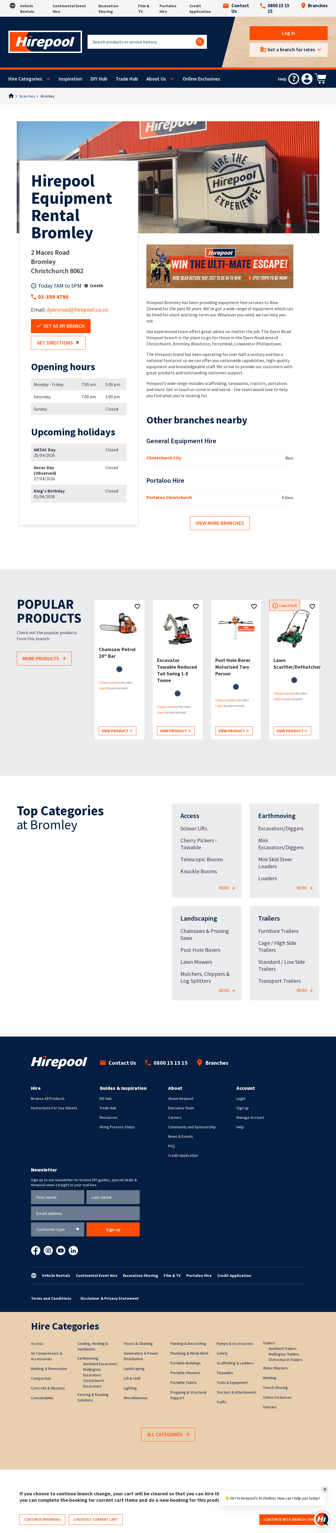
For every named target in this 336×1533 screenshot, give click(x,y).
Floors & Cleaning (138, 1343)
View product (117, 731)
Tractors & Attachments (236, 1392)
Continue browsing (42, 1519)
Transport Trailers (279, 980)
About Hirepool (180, 1098)
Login (240, 1098)
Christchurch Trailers (286, 1359)
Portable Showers (185, 1372)
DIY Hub (99, 79)
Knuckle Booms (198, 871)
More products (44, 658)
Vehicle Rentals (56, 1275)
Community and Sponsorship (192, 1126)
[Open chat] (322, 1519)
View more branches (220, 523)
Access (189, 815)
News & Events (180, 1136)
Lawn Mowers (196, 961)
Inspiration (70, 79)
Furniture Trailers (278, 930)
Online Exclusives (201, 79)
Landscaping (198, 918)
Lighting (130, 1388)
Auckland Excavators (100, 1363)
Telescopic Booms (201, 859)
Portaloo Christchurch (169, 497)
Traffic (222, 1402)
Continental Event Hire (96, 1275)
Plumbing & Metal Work (189, 1353)
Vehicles (270, 1407)
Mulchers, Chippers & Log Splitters (205, 977)
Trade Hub (127, 79)
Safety (222, 1353)
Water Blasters (275, 1368)
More (227, 888)
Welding (269, 1377)
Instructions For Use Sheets (54, 1107)
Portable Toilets (183, 1382)
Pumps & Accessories (235, 1343)
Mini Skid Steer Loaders (275, 863)
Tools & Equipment (232, 1382)
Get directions (59, 343)
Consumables (42, 1397)
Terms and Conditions (51, 1298)
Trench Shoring (275, 1387)
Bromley (48, 96)
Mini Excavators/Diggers (280, 844)
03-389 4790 (53, 296)
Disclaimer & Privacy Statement (110, 1298)
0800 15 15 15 (274, 8)
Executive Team (181, 1107)
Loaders (267, 878)
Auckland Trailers (283, 1348)
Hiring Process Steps (117, 1126)
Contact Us (236, 8)
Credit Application (183, 1155)
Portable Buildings (185, 1362)
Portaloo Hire (199, 1275)
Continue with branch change (292, 1519)
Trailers (269, 918)
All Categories (168, 1434)
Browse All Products (48, 1098)
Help (240, 1126)
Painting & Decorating (188, 1343)
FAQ (171, 1145)
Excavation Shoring (140, 1275)
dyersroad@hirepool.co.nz (77, 309)
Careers (175, 1117)
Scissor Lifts (193, 828)
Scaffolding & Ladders (235, 1362)
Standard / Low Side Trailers (281, 965)
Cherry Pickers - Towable (198, 844)
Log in (288, 33)
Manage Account (250, 1117)
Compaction (41, 1378)
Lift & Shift (132, 1378)
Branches (314, 5)
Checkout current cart (95, 1519)
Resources (109, 1117)
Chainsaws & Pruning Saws (204, 934)
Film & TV (172, 1275)
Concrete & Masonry (48, 1388)
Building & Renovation (49, 1368)
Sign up (242, 1107)
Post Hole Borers (200, 949)
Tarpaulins (225, 1372)
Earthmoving (277, 815)
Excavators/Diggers (280, 828)
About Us (156, 79)
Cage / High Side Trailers (277, 946)
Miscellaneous (136, 1397)
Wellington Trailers (284, 1354)
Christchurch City (163, 457)
